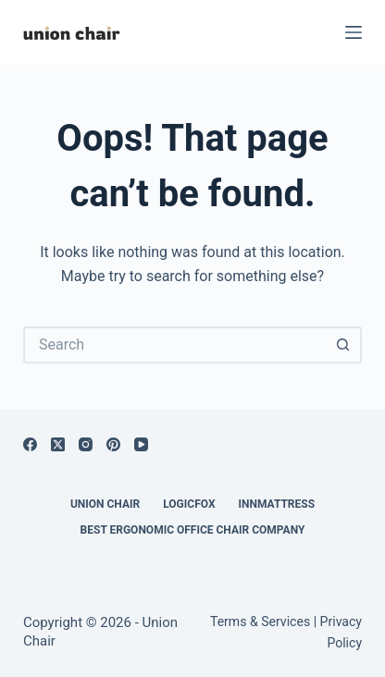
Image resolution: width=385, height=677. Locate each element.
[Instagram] (86, 444)
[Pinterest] (113, 444)
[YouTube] (141, 444)
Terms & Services (260, 621)
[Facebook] (30, 444)
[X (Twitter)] (58, 444)
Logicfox (189, 504)
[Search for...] (174, 344)
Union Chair (105, 504)
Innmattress (277, 504)
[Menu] (353, 32)
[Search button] (343, 344)
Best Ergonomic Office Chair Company (193, 529)
